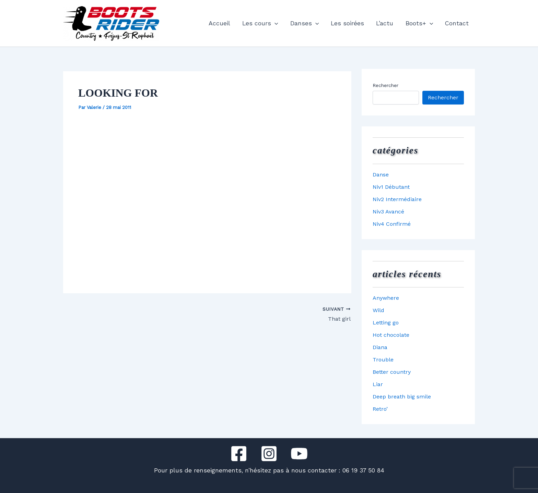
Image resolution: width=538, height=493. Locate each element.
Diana (380, 347)
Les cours (260, 23)
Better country (392, 372)
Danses (304, 23)
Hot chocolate (391, 335)
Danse (381, 174)
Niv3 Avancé (388, 211)
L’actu (384, 23)
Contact (457, 23)
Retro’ (380, 409)
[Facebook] (238, 453)
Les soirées (347, 23)
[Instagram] (269, 453)
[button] (274, 23)
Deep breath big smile (402, 396)
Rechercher (385, 85)
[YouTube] (299, 453)
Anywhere (386, 298)
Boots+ (419, 23)
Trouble (383, 359)
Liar (378, 384)
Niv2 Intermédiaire (397, 199)
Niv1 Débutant (391, 187)
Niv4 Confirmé (392, 224)
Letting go (386, 322)
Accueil (219, 23)
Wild (378, 310)
